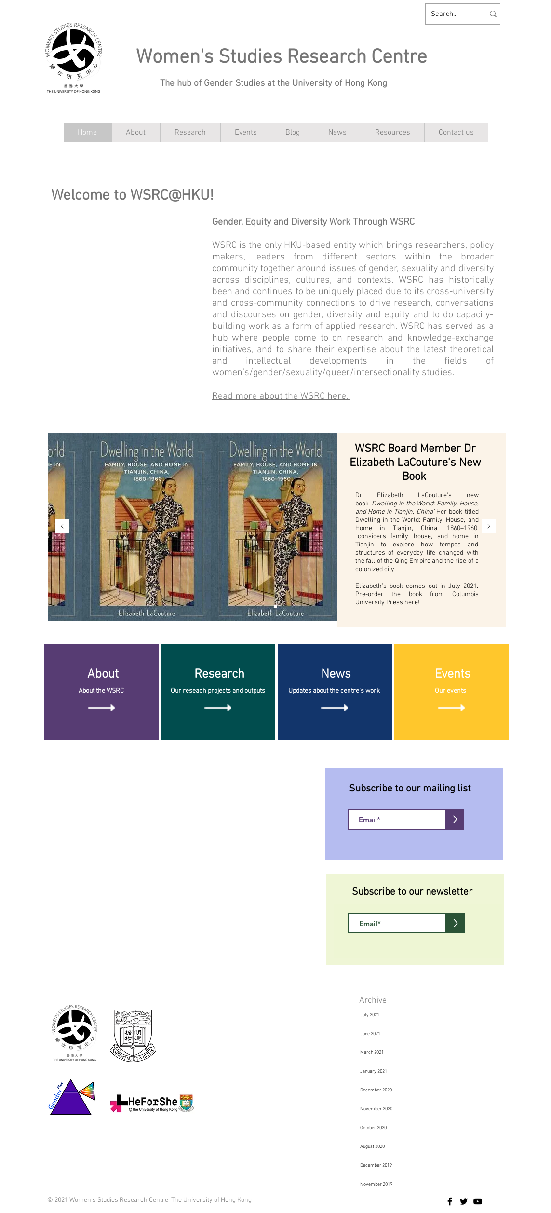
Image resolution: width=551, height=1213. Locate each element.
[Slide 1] (275, 606)
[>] (455, 819)
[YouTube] (477, 1201)
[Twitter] (463, 1201)
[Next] (489, 527)
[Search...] (450, 14)
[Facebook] (449, 1201)
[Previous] (62, 527)
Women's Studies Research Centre (281, 57)
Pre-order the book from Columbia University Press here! (417, 598)
